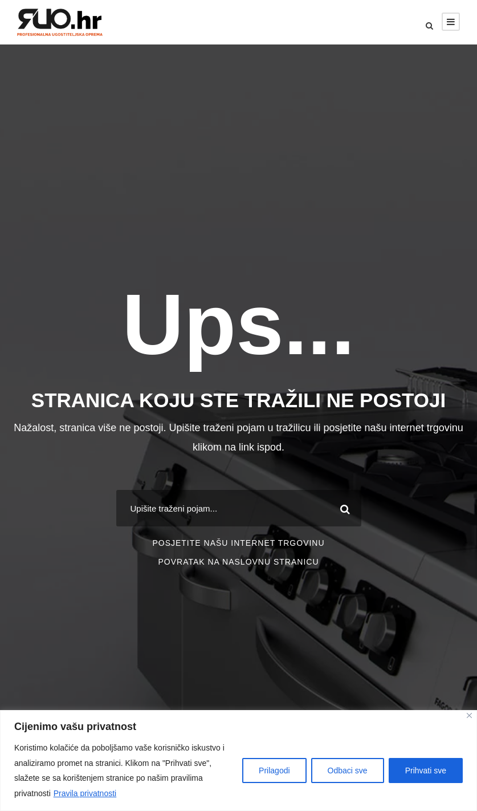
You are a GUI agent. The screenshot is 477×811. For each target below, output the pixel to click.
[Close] (469, 715)
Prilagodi (274, 770)
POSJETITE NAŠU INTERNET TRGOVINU (238, 543)
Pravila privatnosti (85, 793)
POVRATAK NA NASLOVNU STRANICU (238, 561)
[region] (238, 760)
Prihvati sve (425, 770)
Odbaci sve (348, 770)
